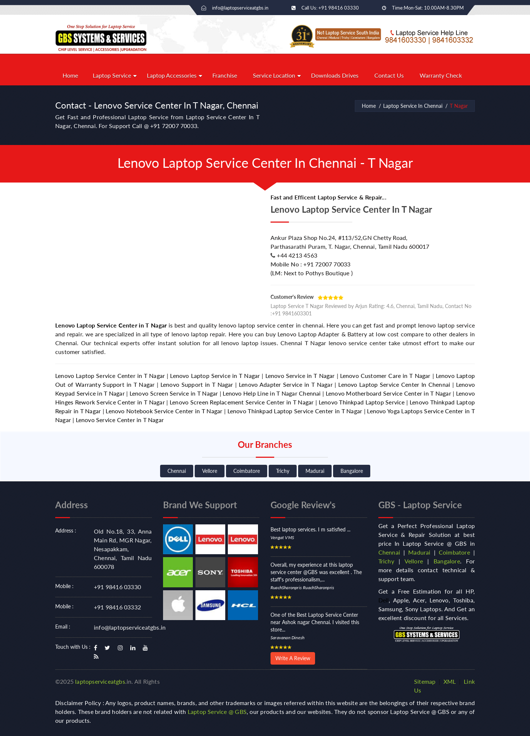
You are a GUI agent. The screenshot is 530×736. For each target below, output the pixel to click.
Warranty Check (441, 75)
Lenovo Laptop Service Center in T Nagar (111, 325)
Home (70, 75)
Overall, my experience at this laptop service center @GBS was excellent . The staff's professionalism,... (316, 572)
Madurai (314, 471)
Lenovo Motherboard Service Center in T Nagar (388, 393)
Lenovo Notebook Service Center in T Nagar (164, 410)
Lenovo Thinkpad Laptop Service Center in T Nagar (295, 410)
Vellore (209, 471)
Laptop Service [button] (112, 75)
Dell (383, 600)
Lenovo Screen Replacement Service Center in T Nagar (242, 402)
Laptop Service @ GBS (217, 711)
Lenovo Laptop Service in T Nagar (215, 375)
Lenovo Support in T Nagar (196, 384)
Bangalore (351, 471)
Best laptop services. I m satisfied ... (310, 529)
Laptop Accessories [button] (172, 75)
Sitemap (424, 681)
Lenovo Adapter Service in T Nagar (286, 384)
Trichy (282, 471)
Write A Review (292, 658)
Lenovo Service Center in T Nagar (120, 419)
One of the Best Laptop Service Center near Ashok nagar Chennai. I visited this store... (315, 622)
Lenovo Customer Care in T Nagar (385, 375)
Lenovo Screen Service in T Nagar (174, 393)
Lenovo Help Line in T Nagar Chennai (272, 393)
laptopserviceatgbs (100, 681)
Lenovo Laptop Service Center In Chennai (394, 384)
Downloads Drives (334, 75)
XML (450, 681)
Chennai (176, 471)
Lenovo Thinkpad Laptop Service (362, 402)
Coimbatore (246, 471)
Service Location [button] (274, 75)
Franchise (224, 75)
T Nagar (459, 106)
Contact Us (389, 75)
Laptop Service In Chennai (412, 106)
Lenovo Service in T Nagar (300, 375)
